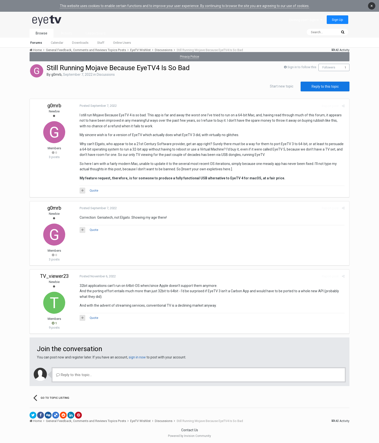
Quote (93, 190)
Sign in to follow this (301, 67)
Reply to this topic (325, 86)
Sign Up (337, 20)
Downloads (80, 42)
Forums (36, 42)
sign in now (137, 357)
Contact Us (189, 430)
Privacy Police (189, 56)
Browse (41, 33)
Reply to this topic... (74, 375)
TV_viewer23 (54, 276)
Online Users (122, 42)
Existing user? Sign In (305, 20)
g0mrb (56, 74)
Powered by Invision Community (189, 436)
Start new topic (281, 86)
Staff (100, 42)
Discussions (106, 74)
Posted (97, 106)
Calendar (57, 42)
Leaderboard (95, 33)
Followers (328, 67)
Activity (66, 33)
